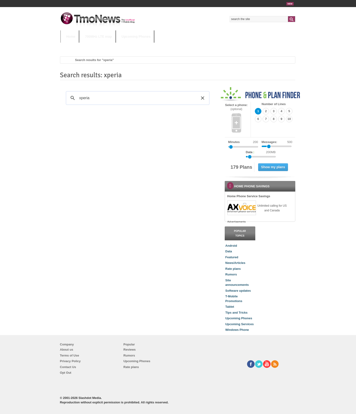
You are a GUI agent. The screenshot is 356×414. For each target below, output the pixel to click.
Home (71, 36)
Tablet (229, 306)
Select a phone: (236, 107)
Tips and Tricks (236, 312)
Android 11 (142, 46)
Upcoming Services (239, 324)
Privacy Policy (70, 361)
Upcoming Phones (136, 36)
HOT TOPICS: (72, 46)
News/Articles (235, 263)
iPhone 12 (114, 46)
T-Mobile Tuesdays (176, 46)
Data (228, 251)
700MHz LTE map (98, 36)
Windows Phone (237, 330)
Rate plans (233, 269)
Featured (231, 257)
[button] (202, 98)
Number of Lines (274, 104)
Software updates (238, 290)
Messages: (277, 142)
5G (93, 46)
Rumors (231, 274)
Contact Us (68, 367)
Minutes (234, 142)
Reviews (130, 349)
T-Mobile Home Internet (219, 46)
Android (231, 245)
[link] (241, 207)
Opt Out (65, 372)
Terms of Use (69, 355)
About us (66, 349)
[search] (137, 98)
